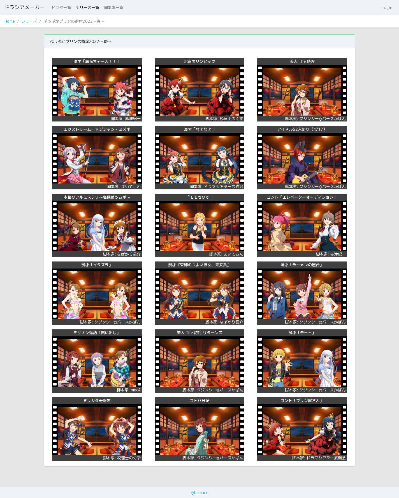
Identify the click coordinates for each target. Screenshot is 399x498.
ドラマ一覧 (61, 7)
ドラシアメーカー (24, 7)
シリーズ (29, 21)
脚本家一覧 (113, 7)
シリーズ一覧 (87, 7)
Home (9, 21)
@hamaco (199, 492)
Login (387, 7)
